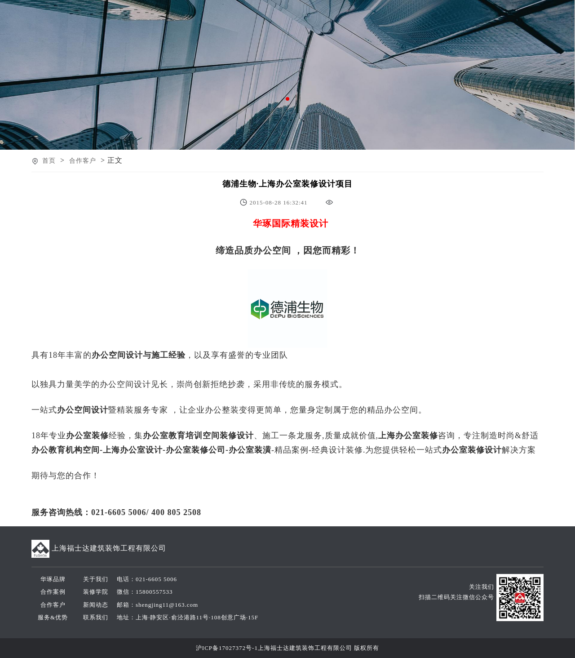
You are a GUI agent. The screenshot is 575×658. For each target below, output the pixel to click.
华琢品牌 (53, 579)
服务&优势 (53, 617)
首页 (49, 160)
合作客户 (82, 160)
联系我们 (95, 617)
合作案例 (53, 591)
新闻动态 (95, 604)
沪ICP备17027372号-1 (227, 648)
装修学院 (95, 591)
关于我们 (95, 579)
